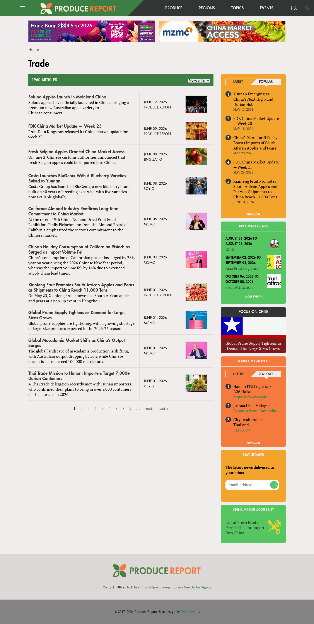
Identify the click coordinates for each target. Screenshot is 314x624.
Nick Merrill (190, 611)
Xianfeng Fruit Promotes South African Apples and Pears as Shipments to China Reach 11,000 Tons (81, 288)
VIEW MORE (253, 214)
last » (163, 408)
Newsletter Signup (198, 587)
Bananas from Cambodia (254, 410)
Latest (238, 81)
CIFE (229, 249)
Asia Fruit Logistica (242, 268)
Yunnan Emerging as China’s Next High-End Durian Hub (253, 99)
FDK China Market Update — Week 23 (65, 126)
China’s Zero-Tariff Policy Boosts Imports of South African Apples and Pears (255, 143)
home (146, 8)
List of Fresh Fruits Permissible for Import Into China (245, 528)
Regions (207, 8)
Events (266, 8)
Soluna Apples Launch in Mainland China (67, 97)
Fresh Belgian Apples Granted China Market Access (76, 152)
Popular (266, 81)
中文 (293, 8)
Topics (237, 8)
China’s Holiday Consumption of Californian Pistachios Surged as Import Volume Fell (79, 249)
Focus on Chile (253, 312)
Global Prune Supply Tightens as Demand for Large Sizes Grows (76, 315)
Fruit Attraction (239, 287)
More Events (253, 296)
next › (149, 408)
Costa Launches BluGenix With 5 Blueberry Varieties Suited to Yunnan (77, 178)
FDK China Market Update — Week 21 (256, 164)
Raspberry (242, 430)
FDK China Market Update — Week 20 (256, 121)
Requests (266, 374)
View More (253, 443)
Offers (238, 374)
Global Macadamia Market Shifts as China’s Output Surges (76, 343)
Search (307, 8)
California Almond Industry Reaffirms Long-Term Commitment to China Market (73, 211)
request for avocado (250, 396)
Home (33, 49)
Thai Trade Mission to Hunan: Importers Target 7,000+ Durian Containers (79, 376)
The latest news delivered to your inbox (249, 470)
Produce (173, 8)
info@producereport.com (162, 587)
